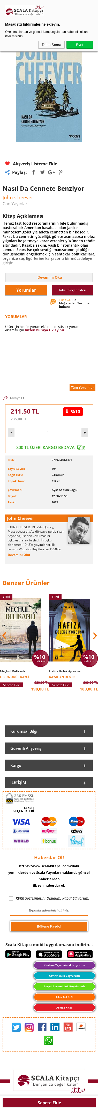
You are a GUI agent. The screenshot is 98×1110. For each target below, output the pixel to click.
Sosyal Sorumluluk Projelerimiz (64, 986)
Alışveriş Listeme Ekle (31, 163)
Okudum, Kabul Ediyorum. (49, 898)
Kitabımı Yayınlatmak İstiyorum (64, 965)
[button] (94, 635)
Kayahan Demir (62, 677)
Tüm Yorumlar (82, 387)
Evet (79, 45)
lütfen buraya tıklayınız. (45, 330)
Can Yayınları (15, 203)
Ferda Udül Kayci (14, 677)
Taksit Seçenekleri (72, 290)
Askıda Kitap (64, 1007)
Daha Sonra (51, 45)
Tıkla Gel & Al (64, 997)
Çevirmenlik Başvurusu (64, 975)
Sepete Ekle (49, 1103)
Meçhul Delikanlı (12, 671)
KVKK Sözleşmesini (31, 898)
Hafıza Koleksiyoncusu (65, 671)
